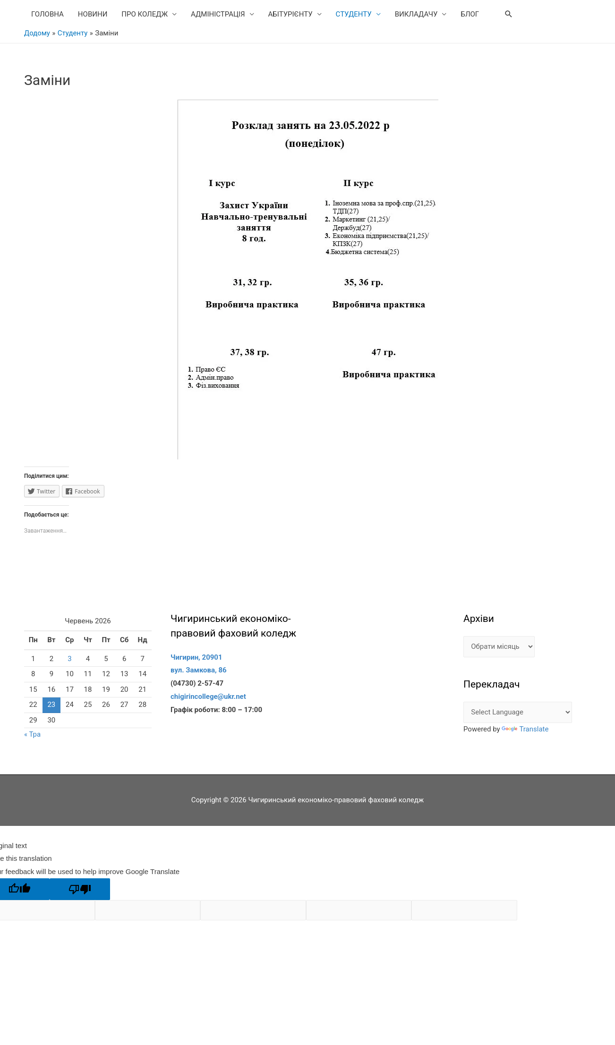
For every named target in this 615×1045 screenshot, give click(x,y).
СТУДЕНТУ (354, 14)
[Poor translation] (80, 889)
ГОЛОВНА (47, 14)
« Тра (32, 734)
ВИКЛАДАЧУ (416, 14)
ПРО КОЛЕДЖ (144, 14)
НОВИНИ (92, 14)
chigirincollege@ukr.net (208, 696)
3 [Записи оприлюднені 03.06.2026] (69, 658)
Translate (525, 729)
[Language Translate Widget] (517, 712)
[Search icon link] (508, 14)
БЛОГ (470, 14)
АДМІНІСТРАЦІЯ (218, 14)
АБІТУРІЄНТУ (290, 14)
